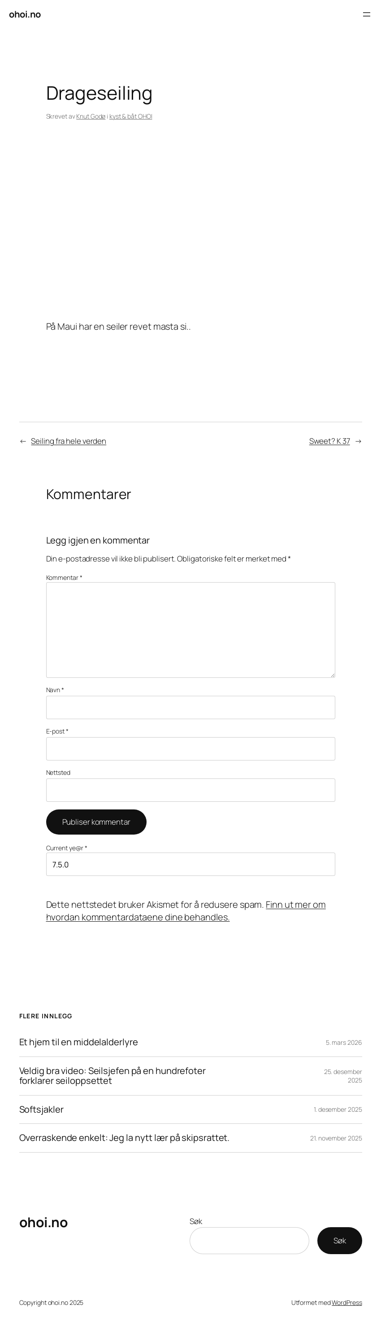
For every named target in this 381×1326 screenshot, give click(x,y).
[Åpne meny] (366, 14)
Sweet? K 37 (329, 441)
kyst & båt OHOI (130, 116)
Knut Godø (90, 116)
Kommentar (64, 577)
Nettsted (58, 772)
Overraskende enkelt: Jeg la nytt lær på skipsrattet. (124, 1138)
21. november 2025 (336, 1138)
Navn (55, 689)
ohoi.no (25, 14)
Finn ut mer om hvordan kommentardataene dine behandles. (186, 910)
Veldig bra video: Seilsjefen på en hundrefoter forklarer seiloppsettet (112, 1076)
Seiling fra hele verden (68, 441)
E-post (57, 731)
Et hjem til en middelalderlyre (78, 1042)
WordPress (347, 1302)
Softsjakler (41, 1110)
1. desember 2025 (338, 1109)
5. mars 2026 (344, 1042)
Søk (196, 1221)
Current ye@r (67, 848)
